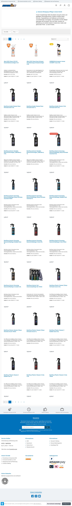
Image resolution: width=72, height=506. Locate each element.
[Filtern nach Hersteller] (7, 32)
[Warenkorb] (69, 5)
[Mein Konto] (64, 5)
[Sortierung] (60, 39)
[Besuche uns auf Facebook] (32, 496)
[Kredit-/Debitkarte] (51, 467)
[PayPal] (51, 459)
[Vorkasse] (61, 467)
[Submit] (47, 427)
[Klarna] (56, 467)
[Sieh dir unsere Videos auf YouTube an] (39, 496)
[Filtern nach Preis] (15, 32)
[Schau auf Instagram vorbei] (36, 496)
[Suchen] (60, 5)
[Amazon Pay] (57, 463)
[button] (2, 503)
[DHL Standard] (28, 459)
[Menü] (56, 5)
